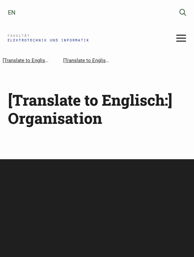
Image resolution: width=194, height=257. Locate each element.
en (11, 12)
